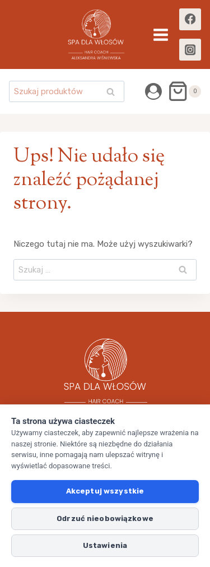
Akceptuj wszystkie (105, 491)
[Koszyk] (184, 91)
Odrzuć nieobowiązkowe (105, 518)
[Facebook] (190, 19)
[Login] (153, 91)
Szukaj (113, 93)
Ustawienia (105, 545)
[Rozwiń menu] (160, 34)
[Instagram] (190, 50)
